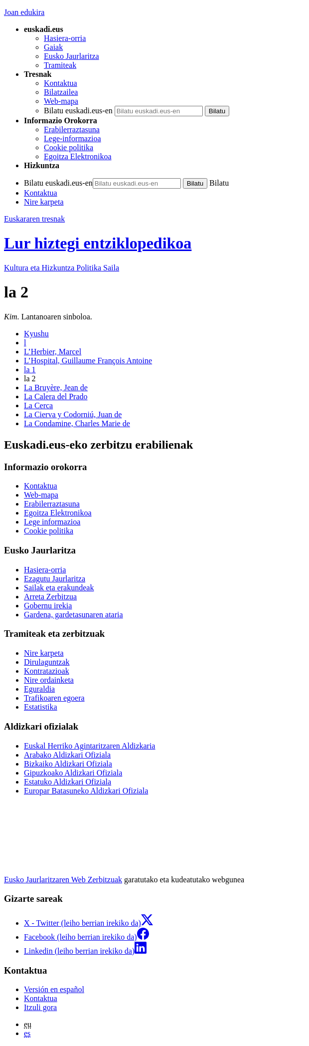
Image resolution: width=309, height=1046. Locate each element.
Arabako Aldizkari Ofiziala (67, 755)
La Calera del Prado (56, 396)
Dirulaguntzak (47, 662)
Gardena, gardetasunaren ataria (73, 614)
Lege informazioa (52, 522)
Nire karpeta (44, 202)
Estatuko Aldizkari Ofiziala (67, 782)
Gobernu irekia (48, 605)
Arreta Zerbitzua (50, 596)
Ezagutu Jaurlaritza (54, 578)
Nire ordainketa (49, 680)
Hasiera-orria (65, 38)
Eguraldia (39, 689)
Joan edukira (24, 12)
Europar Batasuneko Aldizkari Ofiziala (86, 790)
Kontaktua (60, 83)
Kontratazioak (46, 671)
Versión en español (54, 989)
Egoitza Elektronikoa (78, 156)
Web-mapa (61, 101)
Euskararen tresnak (34, 219)
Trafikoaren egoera (54, 698)
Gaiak (53, 47)
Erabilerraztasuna (72, 129)
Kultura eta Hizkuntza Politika (61, 267)
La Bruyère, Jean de (56, 387)
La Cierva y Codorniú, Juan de (73, 414)
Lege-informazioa (72, 138)
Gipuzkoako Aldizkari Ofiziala (73, 773)
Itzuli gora (40, 1007)
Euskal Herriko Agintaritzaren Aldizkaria (89, 746)
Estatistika (40, 707)
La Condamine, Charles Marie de (77, 423)
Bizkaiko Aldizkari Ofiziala (68, 764)
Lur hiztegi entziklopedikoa (97, 243)
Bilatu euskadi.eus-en (78, 110)
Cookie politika (68, 147)
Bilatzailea (61, 92)
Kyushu (36, 333)
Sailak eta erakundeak (59, 587)
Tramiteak (60, 65)
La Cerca (38, 405)
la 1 (30, 369)
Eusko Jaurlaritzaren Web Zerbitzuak (63, 879)
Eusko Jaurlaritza (71, 56)
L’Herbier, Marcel (52, 351)
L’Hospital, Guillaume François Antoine (88, 360)
